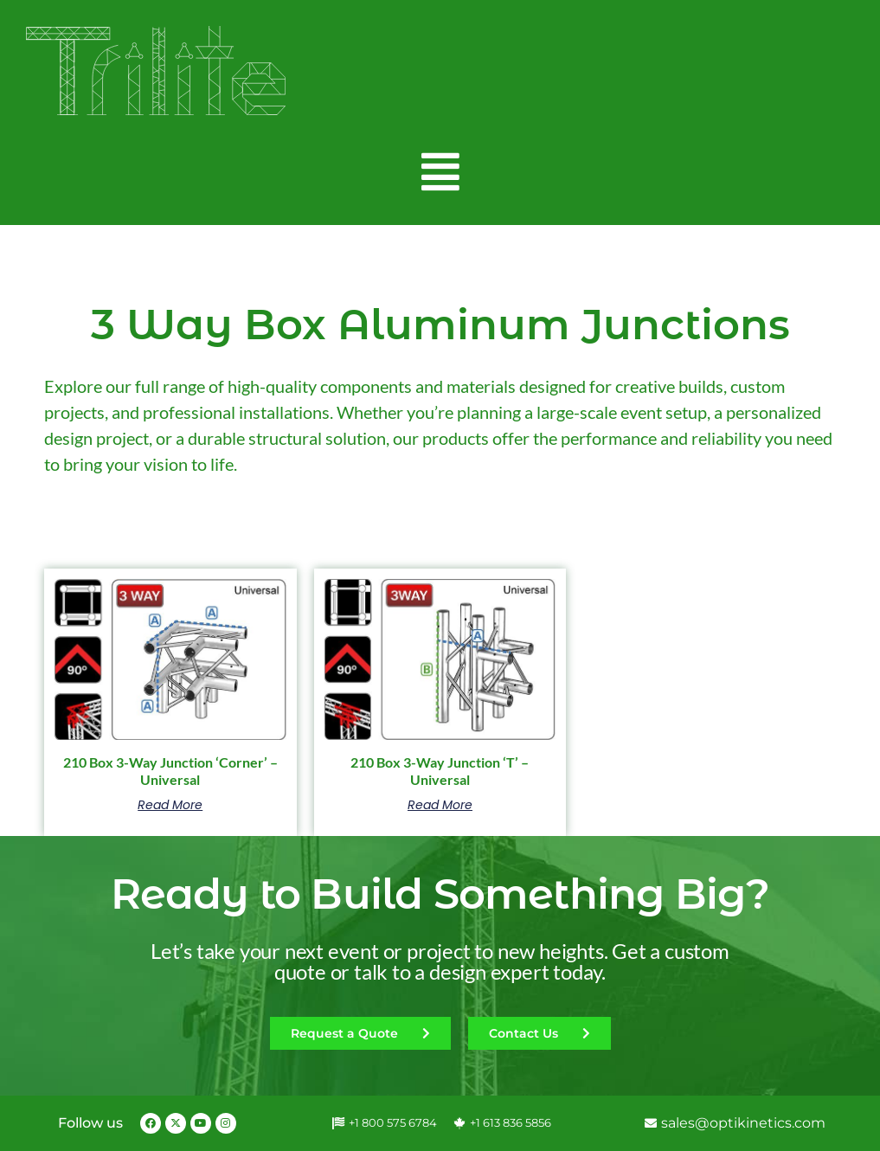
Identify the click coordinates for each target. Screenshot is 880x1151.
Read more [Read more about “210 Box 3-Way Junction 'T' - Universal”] (440, 805)
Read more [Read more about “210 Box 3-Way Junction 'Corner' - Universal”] (170, 805)
